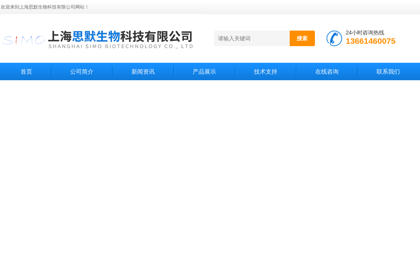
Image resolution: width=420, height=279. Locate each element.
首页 (26, 71)
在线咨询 (327, 71)
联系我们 (388, 71)
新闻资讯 (143, 71)
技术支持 (265, 71)
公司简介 (81, 71)
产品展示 (204, 71)
